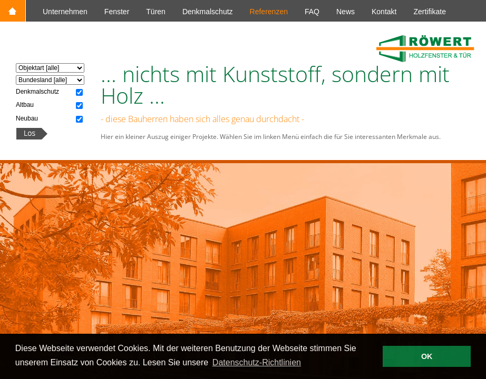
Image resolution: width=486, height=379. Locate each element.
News (345, 11)
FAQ (312, 11)
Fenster (116, 11)
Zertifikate (429, 11)
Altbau (25, 104)
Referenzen (269, 11)
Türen (156, 11)
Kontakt (384, 11)
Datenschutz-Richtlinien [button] (256, 362)
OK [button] (427, 356)
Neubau (27, 118)
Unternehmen (65, 11)
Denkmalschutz (207, 11)
